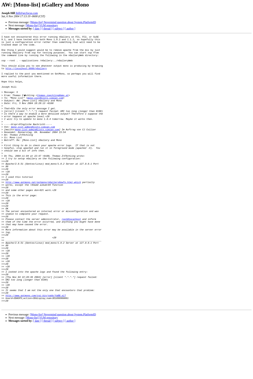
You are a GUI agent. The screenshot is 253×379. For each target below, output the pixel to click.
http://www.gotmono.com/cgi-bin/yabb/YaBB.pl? (35, 347)
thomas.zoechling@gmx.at (53, 106)
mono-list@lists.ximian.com (45, 110)
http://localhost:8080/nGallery (26, 75)
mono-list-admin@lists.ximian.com (33, 144)
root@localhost (71, 255)
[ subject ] (58, 28)
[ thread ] (47, 28)
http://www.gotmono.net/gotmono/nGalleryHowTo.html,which (43, 211)
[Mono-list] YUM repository (42, 25)
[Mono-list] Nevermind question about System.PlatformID (63, 22)
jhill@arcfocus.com (27, 13)
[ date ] (37, 28)
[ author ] (70, 28)
